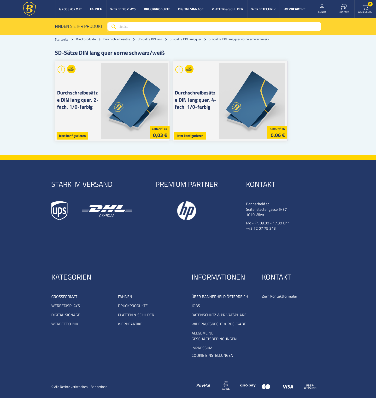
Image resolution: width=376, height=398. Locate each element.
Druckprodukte (86, 39)
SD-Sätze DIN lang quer (185, 39)
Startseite (62, 39)
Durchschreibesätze (116, 39)
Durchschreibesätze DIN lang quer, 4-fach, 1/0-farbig (216, 100)
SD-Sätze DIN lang (150, 39)
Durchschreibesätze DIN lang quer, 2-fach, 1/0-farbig (81, 100)
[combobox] (214, 26)
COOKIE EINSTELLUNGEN (212, 355)
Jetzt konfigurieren (72, 135)
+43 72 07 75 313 (261, 228)
